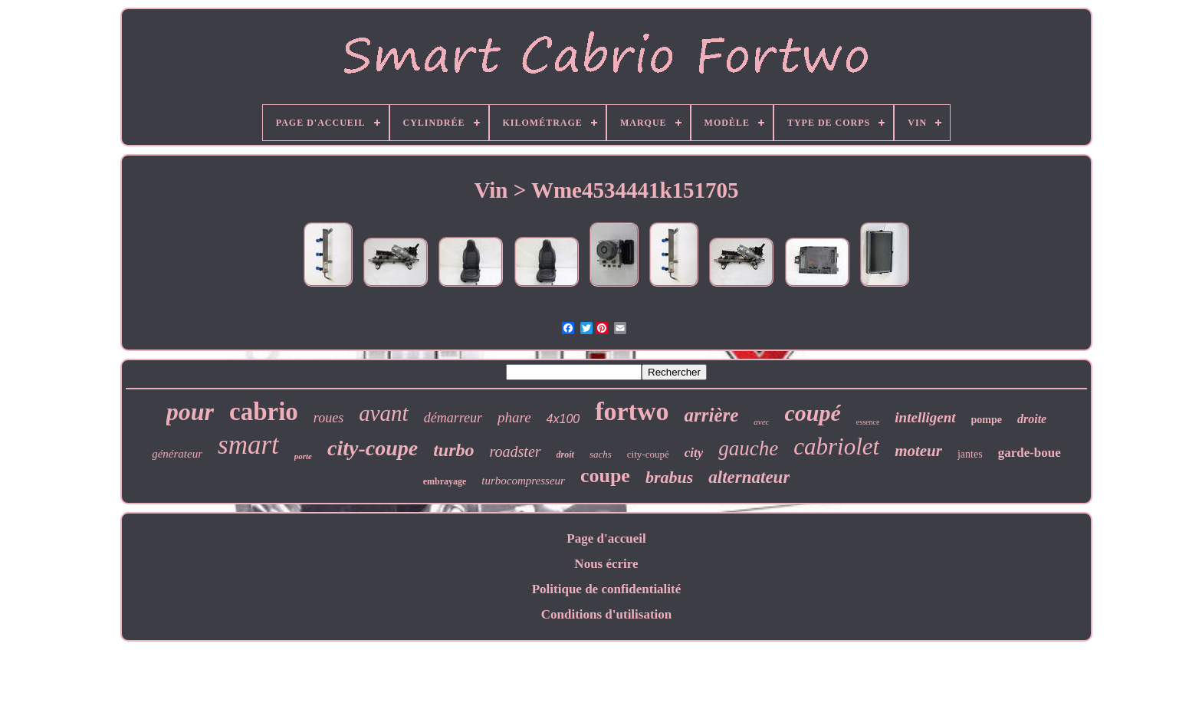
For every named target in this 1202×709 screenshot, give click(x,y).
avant (383, 413)
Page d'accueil (606, 538)
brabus (669, 477)
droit (565, 454)
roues (328, 417)
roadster (515, 451)
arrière (711, 415)
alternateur (749, 477)
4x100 (563, 418)
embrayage (445, 481)
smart (248, 445)
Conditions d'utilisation (606, 614)
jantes (970, 454)
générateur (177, 454)
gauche (748, 448)
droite (1031, 418)
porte (303, 456)
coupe (605, 475)
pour (190, 411)
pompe (986, 419)
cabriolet (836, 446)
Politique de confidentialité (606, 589)
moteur (918, 450)
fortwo (631, 411)
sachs (601, 454)
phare (514, 417)
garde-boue (1029, 452)
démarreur (453, 417)
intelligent (925, 417)
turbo (453, 450)
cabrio (263, 411)
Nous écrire (606, 563)
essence (868, 422)
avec (761, 421)
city (694, 452)
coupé (812, 412)
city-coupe (372, 448)
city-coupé (648, 454)
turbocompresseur (523, 480)
